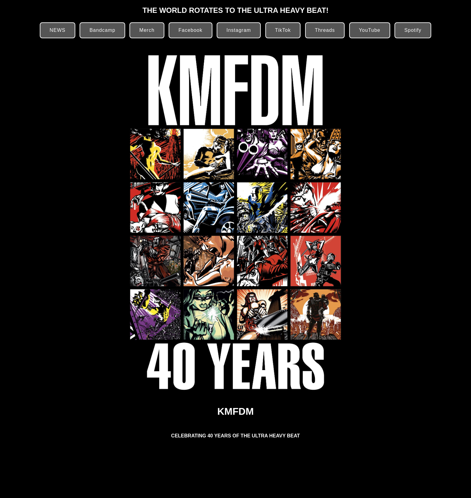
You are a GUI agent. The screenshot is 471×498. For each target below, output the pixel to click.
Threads (325, 30)
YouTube (369, 30)
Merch (146, 30)
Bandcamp (102, 30)
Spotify (412, 30)
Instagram (238, 30)
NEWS (57, 30)
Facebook (190, 30)
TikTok (283, 30)
